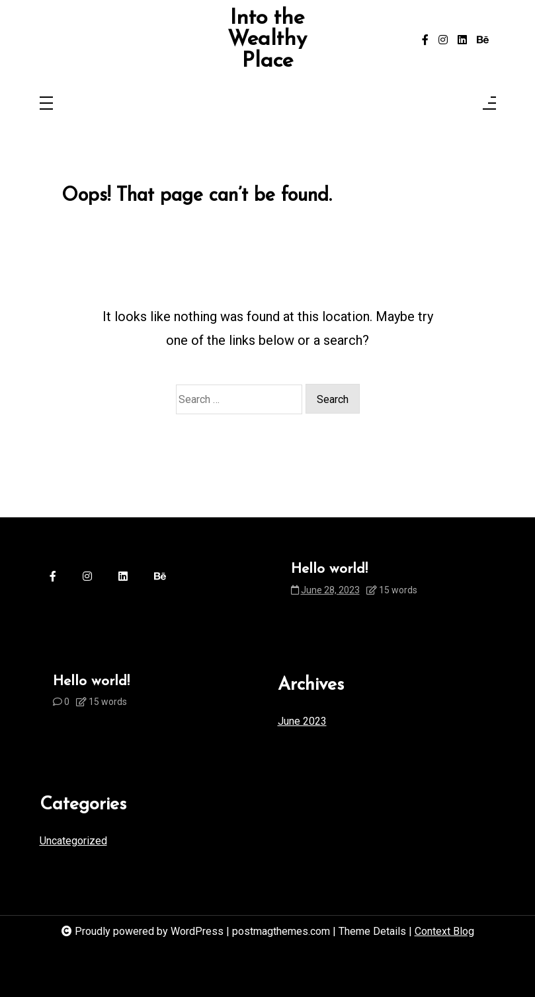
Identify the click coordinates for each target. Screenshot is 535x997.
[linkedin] (462, 40)
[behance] (483, 40)
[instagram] (443, 40)
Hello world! (329, 569)
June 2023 (302, 721)
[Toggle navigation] (46, 104)
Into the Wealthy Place (267, 40)
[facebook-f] (425, 40)
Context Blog (444, 931)
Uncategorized (73, 840)
